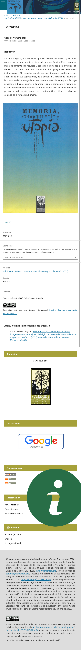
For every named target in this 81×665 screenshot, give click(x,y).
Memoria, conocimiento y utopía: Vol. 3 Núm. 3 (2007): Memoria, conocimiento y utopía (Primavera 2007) (43, 337)
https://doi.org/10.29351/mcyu (36, 579)
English (8, 538)
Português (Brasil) (13, 543)
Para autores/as (11, 509)
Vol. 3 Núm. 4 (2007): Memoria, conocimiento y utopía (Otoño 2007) (33, 18)
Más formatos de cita (14, 257)
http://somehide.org (46, 570)
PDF (9, 222)
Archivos (16, 15)
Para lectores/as (12, 504)
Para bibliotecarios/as (14, 513)
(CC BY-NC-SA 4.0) (29, 630)
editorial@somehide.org (17, 573)
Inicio (6, 15)
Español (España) (13, 534)
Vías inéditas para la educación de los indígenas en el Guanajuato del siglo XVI (40, 333)
